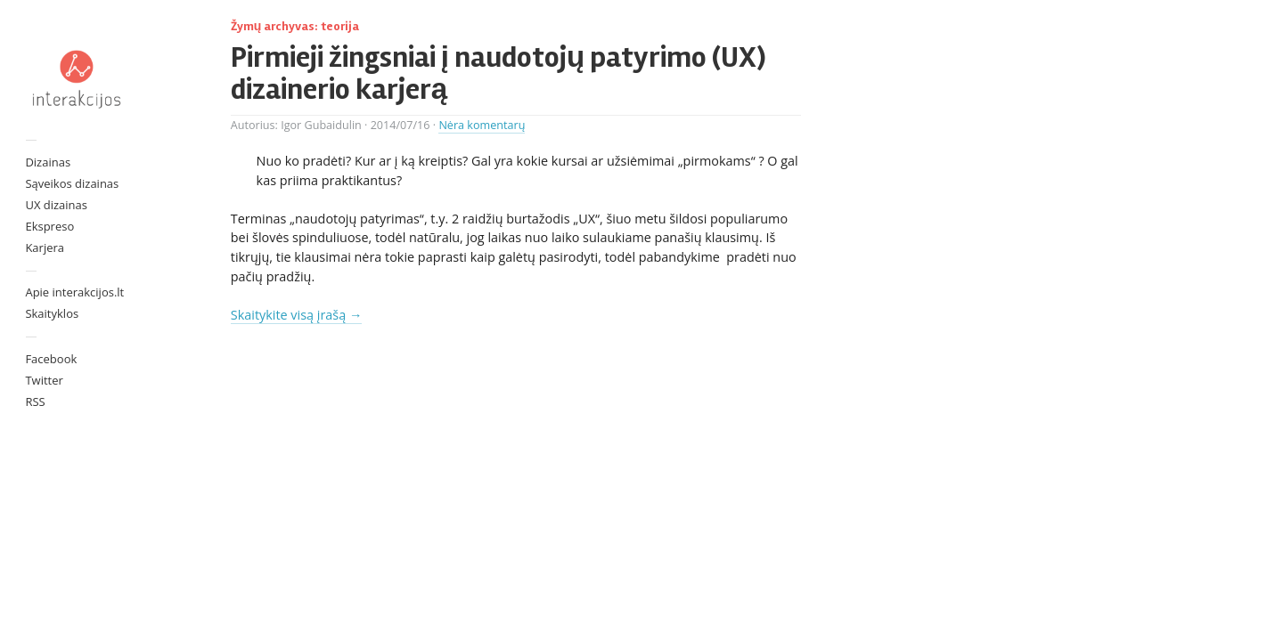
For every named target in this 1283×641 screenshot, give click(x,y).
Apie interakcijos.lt (74, 292)
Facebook (51, 359)
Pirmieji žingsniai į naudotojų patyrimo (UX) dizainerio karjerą (498, 73)
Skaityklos (51, 313)
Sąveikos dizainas (71, 183)
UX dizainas (56, 205)
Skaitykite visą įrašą (296, 314)
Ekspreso (49, 226)
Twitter (43, 380)
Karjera (44, 247)
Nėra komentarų (481, 125)
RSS (35, 402)
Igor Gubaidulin (321, 125)
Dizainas (47, 162)
